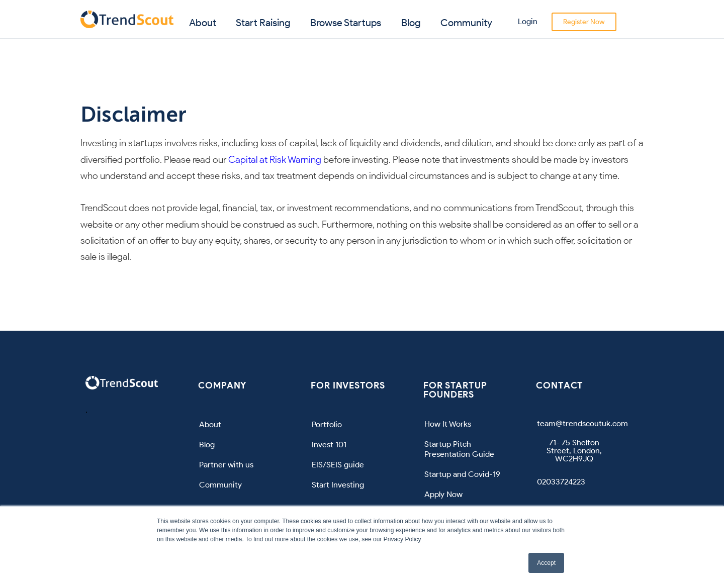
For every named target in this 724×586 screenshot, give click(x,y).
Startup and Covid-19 (462, 474)
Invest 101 (329, 444)
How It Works (447, 424)
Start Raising (263, 23)
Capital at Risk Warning (274, 159)
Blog (411, 23)
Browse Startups (345, 23)
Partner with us (226, 464)
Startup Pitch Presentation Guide (459, 449)
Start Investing (338, 485)
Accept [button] (546, 562)
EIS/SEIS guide (338, 464)
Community (466, 23)
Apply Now (443, 494)
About (202, 23)
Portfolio (327, 424)
